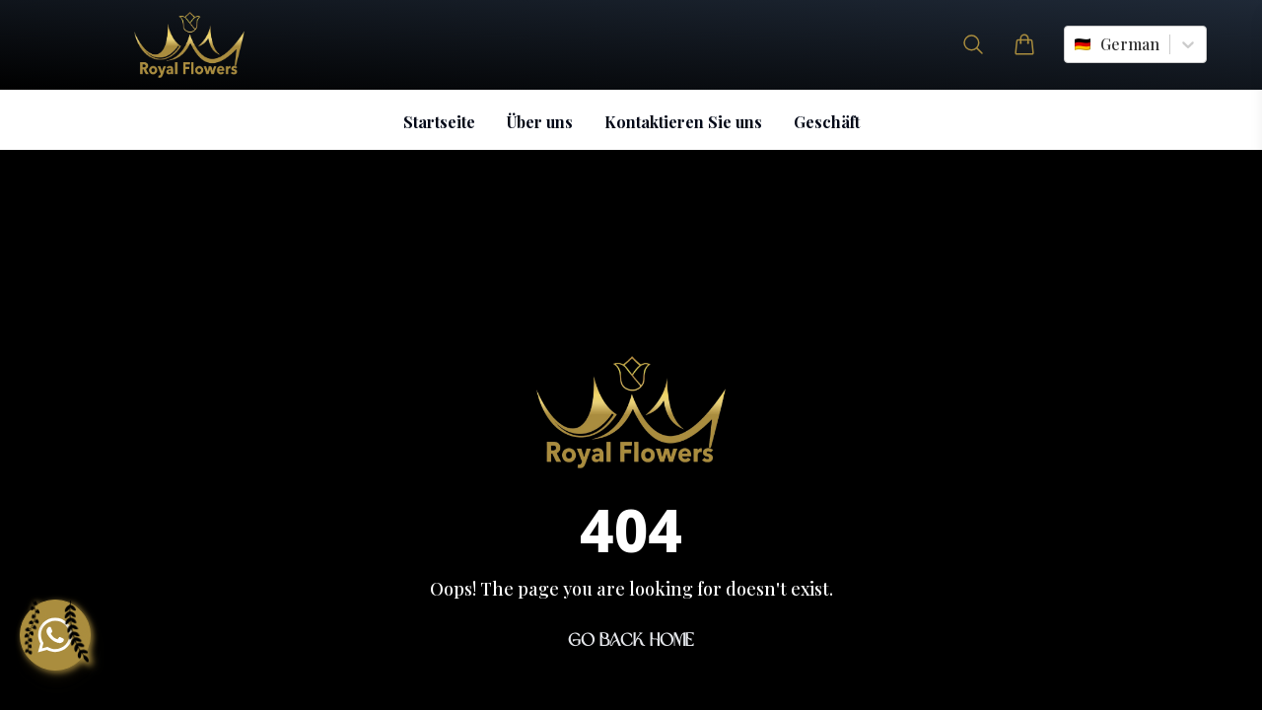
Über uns (540, 121)
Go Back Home (631, 640)
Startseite (439, 121)
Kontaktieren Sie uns (683, 121)
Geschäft (827, 121)
